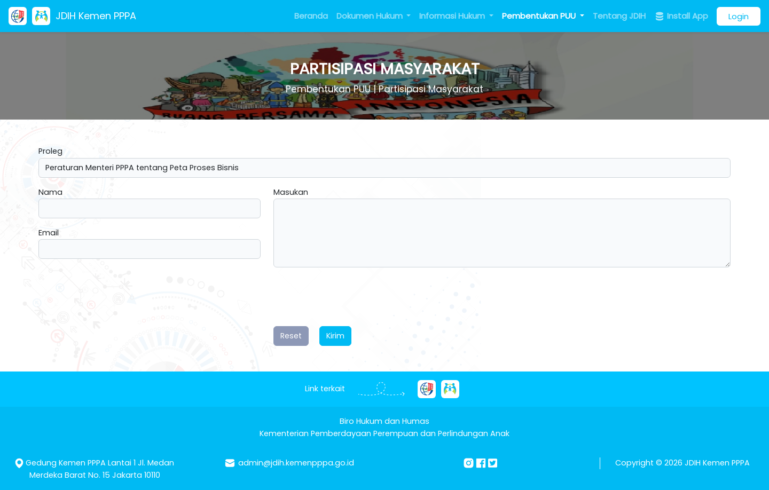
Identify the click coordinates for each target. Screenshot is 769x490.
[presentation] (354, 297)
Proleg (50, 151)
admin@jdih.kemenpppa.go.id (296, 462)
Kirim (335, 335)
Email (48, 232)
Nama (50, 192)
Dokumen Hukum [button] (370, 15)
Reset (291, 335)
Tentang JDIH (619, 15)
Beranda (311, 15)
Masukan (290, 192)
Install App (681, 16)
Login (738, 16)
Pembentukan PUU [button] (540, 15)
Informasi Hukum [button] (453, 15)
